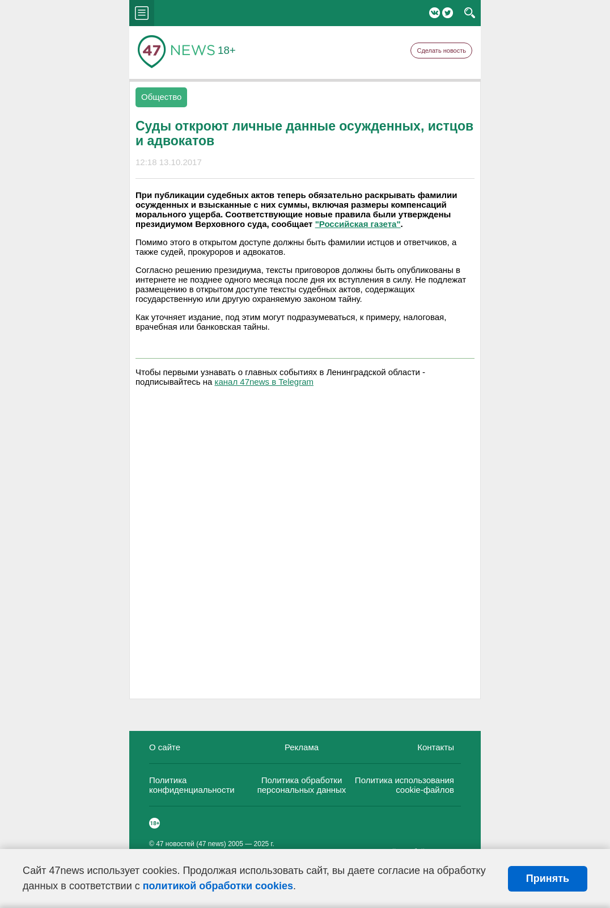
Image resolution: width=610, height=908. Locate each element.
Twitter (447, 12)
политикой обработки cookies (218, 886)
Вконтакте (434, 12)
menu (141, 13)
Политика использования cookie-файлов (404, 784)
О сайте (164, 747)
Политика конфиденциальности (192, 784)
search (470, 13)
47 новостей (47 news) (191, 844)
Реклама (302, 747)
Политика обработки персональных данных (301, 784)
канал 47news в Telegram (264, 381)
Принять (547, 878)
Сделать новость (441, 50)
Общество (161, 97)
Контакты (435, 747)
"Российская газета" (358, 224)
